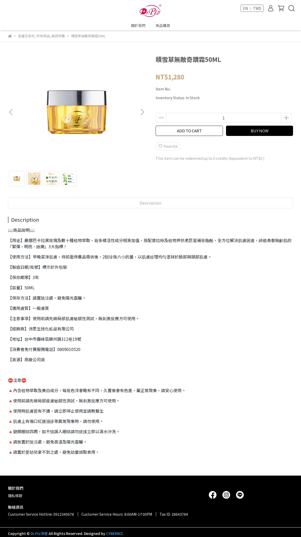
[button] (142, 112)
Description (150, 203)
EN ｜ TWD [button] (252, 8)
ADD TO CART (189, 130)
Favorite (168, 146)
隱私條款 (15, 495)
